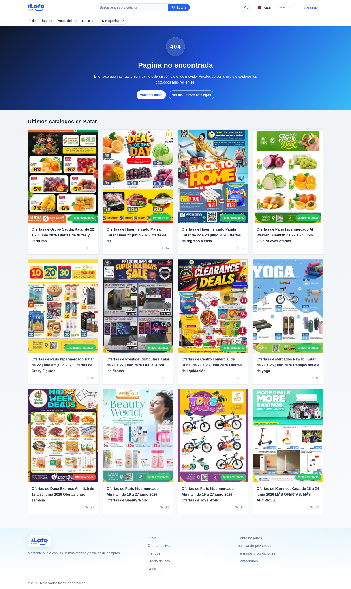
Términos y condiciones (256, 553)
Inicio (32, 21)
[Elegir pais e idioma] (274, 7)
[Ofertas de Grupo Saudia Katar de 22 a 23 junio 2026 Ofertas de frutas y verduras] (63, 176)
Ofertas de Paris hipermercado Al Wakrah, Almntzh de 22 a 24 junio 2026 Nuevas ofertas (285, 235)
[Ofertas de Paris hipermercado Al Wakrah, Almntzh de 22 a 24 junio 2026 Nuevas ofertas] (288, 176)
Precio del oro (67, 21)
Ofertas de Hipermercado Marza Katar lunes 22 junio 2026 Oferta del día (137, 235)
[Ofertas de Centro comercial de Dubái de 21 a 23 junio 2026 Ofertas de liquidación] (213, 309)
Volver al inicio (151, 95)
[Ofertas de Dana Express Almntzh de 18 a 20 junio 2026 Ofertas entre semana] (63, 439)
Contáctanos (248, 561)
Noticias (88, 21)
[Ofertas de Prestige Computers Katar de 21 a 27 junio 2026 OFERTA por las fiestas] (138, 309)
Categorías (113, 21)
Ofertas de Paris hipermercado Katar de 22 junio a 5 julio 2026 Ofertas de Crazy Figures (63, 368)
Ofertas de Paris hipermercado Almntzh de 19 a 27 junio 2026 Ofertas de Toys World (208, 497)
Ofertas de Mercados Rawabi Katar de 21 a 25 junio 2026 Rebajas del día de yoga (288, 368)
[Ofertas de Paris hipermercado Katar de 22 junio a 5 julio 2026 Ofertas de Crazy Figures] (63, 309)
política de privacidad (254, 546)
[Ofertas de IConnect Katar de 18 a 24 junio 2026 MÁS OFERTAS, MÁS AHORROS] (288, 439)
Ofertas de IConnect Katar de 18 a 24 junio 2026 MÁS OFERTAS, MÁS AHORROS (288, 497)
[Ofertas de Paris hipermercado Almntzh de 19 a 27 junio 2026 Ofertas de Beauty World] (138, 439)
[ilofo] (36, 7)
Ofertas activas (160, 546)
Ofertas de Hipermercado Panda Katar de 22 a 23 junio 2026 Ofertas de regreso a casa (211, 235)
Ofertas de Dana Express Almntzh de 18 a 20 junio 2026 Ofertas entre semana (63, 497)
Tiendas (46, 21)
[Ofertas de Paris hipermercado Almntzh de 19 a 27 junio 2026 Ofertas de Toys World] (213, 439)
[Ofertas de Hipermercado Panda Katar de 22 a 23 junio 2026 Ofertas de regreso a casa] (213, 176)
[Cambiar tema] (246, 7)
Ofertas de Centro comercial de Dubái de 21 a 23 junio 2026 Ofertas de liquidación (212, 368)
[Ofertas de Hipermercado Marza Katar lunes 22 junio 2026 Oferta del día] (138, 176)
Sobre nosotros (250, 538)
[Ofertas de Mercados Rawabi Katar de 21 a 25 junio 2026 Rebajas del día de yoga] (288, 309)
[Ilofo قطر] (39, 541)
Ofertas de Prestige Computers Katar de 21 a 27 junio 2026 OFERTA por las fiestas (138, 368)
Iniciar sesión (310, 7)
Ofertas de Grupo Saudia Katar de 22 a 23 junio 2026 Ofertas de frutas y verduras (63, 235)
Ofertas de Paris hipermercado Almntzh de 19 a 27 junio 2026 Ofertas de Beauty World (133, 497)
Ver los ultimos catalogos (191, 95)
